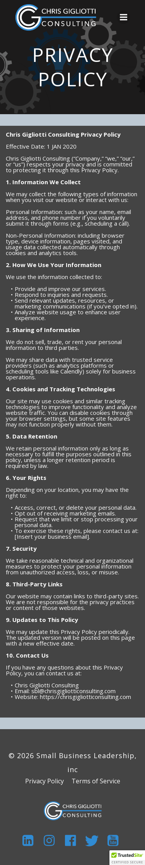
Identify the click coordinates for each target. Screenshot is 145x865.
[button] (127, 857)
